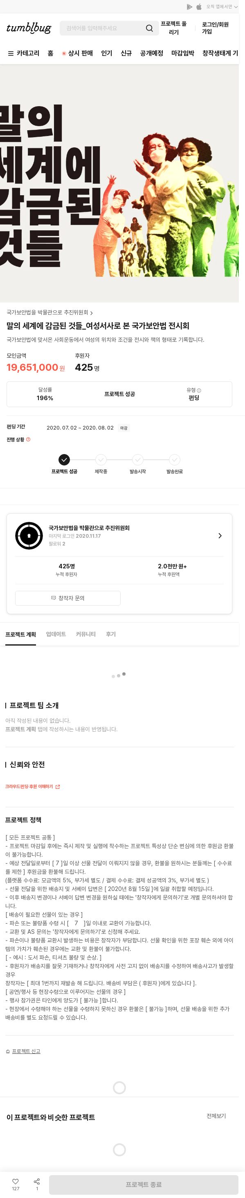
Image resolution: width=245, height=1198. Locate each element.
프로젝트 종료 (144, 1185)
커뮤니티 (86, 634)
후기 (111, 634)
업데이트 (56, 634)
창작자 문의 (68, 598)
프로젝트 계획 (20, 634)
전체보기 (216, 1116)
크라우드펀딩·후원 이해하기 (33, 787)
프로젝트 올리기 (174, 28)
